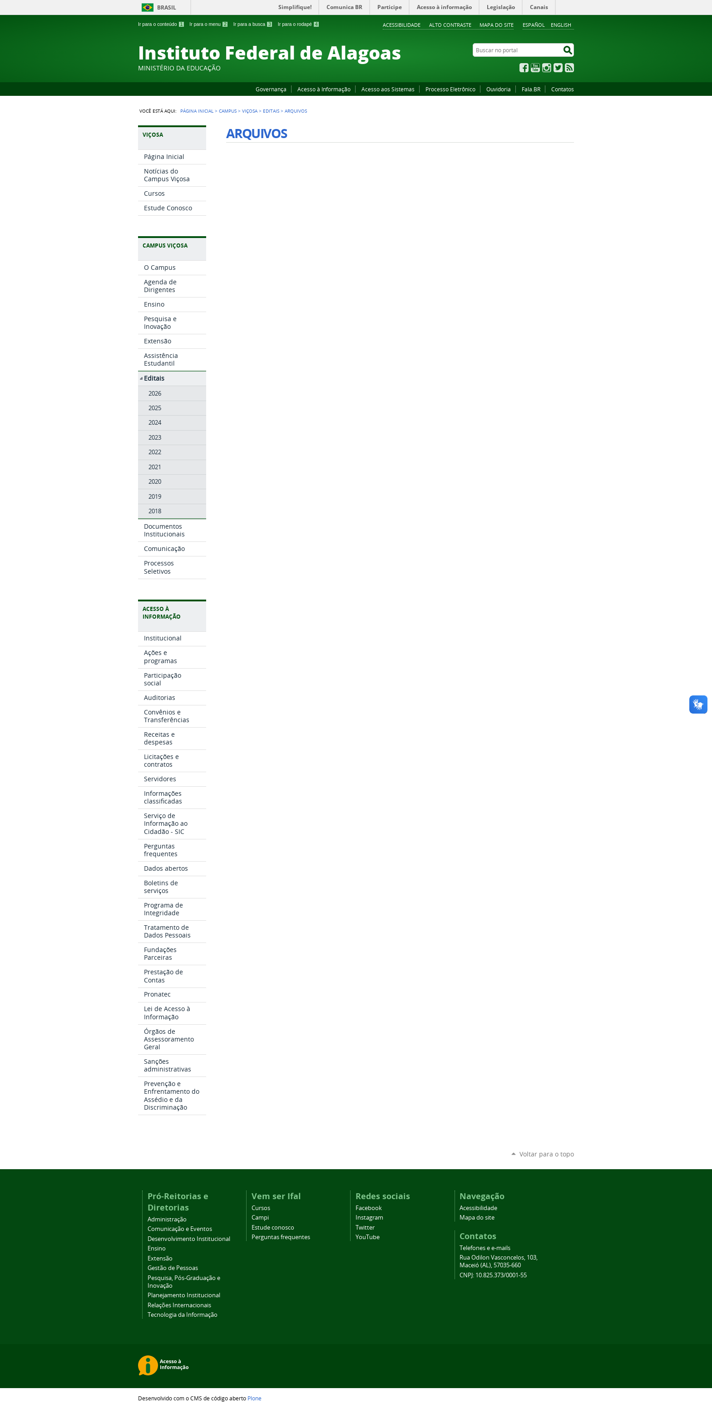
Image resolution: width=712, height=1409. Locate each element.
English (561, 24)
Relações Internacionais (179, 1305)
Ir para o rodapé (299, 24)
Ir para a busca (253, 24)
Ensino (157, 1248)
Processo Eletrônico (450, 89)
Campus (228, 111)
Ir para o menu (208, 24)
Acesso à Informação (324, 89)
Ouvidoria (498, 89)
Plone (254, 1398)
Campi (260, 1217)
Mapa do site (497, 24)
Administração (167, 1219)
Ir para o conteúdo (161, 24)
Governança (271, 89)
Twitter (558, 67)
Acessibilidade (401, 24)
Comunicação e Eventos (180, 1229)
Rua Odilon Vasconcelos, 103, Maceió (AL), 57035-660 (499, 1261)
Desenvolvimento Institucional (189, 1239)
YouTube (535, 67)
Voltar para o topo (546, 1154)
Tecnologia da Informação (183, 1315)
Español (534, 24)
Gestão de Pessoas (173, 1268)
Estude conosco (273, 1227)
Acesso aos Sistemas (388, 89)
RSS (569, 67)
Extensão (160, 1258)
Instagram (546, 67)
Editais (271, 111)
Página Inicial (196, 111)
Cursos (261, 1208)
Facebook (524, 67)
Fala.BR (531, 89)
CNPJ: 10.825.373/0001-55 (493, 1275)
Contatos (562, 89)
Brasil (166, 7)
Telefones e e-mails (485, 1248)
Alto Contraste (450, 24)
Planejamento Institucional (184, 1295)
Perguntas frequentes (281, 1237)
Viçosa (249, 111)
